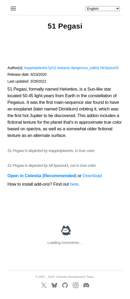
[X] (44, 285)
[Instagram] (75, 285)
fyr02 (52, 68)
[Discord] (86, 285)
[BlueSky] (54, 285)
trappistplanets (35, 68)
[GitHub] (65, 285)
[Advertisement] (65, 50)
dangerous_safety (85, 68)
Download (92, 175)
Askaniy (63, 68)
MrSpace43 (109, 68)
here (74, 184)
